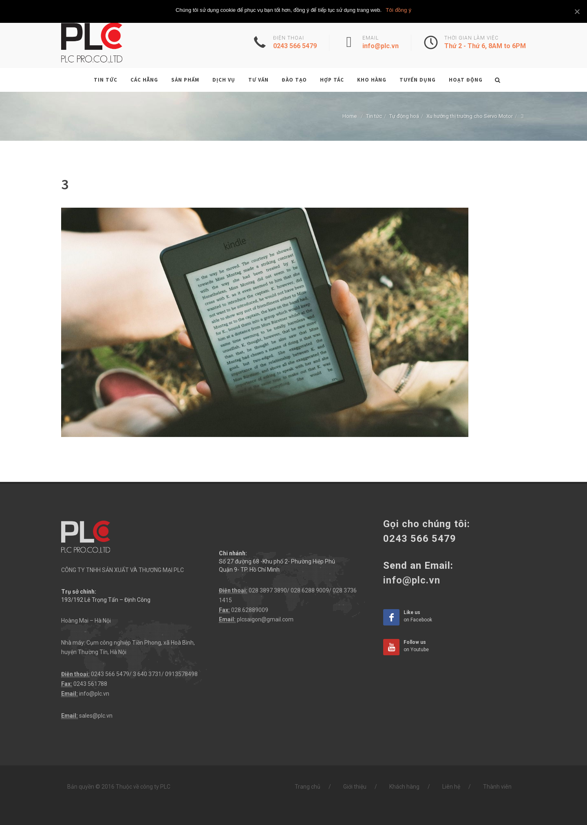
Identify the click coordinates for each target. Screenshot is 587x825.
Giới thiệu (354, 786)
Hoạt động (466, 79)
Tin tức (105, 79)
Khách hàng (404, 786)
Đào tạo (294, 79)
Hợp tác (332, 79)
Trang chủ (307, 786)
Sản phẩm (185, 79)
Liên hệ (451, 786)
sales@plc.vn (96, 715)
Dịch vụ (223, 79)
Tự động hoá (404, 116)
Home (349, 116)
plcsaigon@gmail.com (265, 619)
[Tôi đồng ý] (577, 11)
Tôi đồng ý (398, 10)
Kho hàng (371, 79)
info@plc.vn (94, 693)
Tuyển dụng (417, 79)
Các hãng (144, 79)
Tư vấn (258, 79)
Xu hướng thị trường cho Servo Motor (469, 116)
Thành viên (497, 786)
